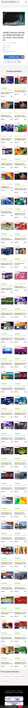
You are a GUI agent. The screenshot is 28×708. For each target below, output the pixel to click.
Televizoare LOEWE (18, 676)
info (12, 96)
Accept (20, 706)
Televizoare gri (7, 676)
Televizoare (6, 681)
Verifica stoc (16, 57)
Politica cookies (18, 692)
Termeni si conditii (11, 691)
